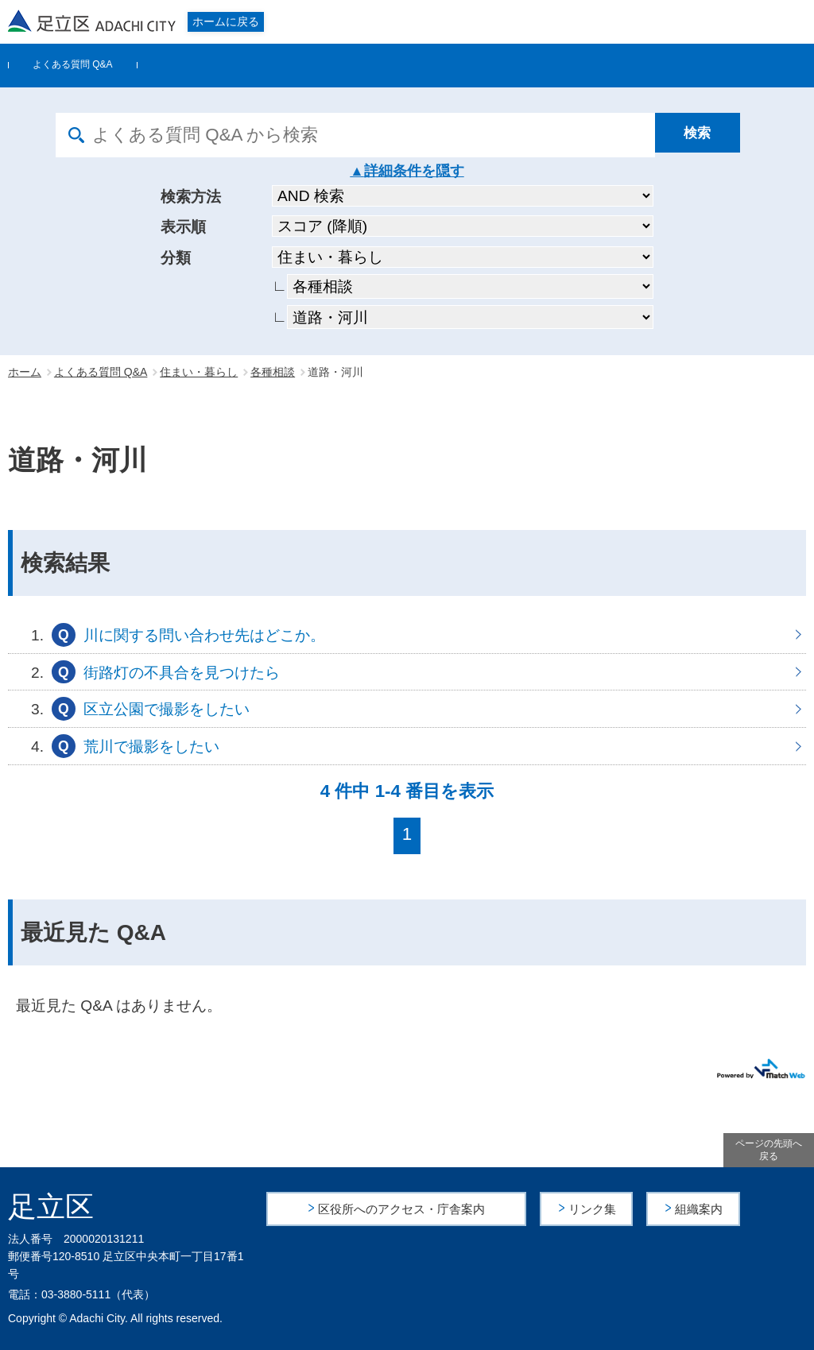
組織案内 (700, 1208)
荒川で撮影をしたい (407, 746)
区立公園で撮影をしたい (407, 708)
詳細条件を (400, 171)
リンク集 (593, 1208)
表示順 (183, 227)
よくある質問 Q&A (73, 64)
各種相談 (272, 372)
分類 (176, 257)
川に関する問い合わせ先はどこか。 (407, 635)
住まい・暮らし (199, 372)
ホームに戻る (225, 21)
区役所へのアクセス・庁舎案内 (401, 1208)
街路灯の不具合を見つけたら (407, 672)
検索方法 (191, 196)
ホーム (24, 372)
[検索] (706, 135)
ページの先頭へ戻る (768, 1150)
